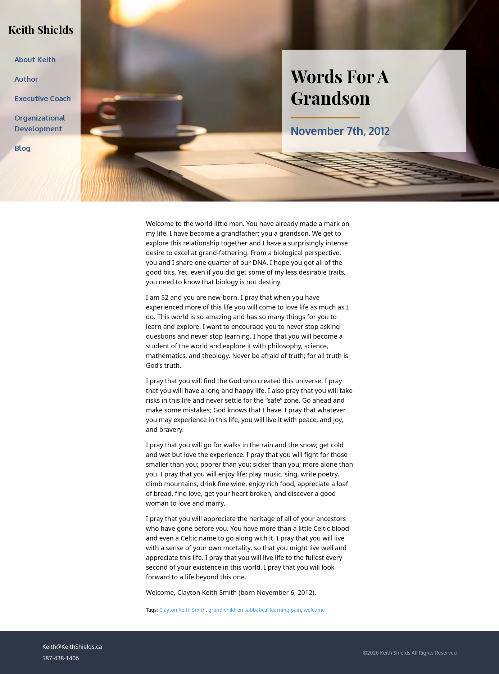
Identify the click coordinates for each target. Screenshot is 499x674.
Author (26, 78)
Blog (22, 148)
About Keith (35, 59)
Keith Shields (41, 29)
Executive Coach (42, 98)
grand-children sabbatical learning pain (254, 609)
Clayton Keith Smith (182, 609)
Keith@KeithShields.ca (72, 647)
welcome (314, 609)
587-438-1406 (60, 658)
